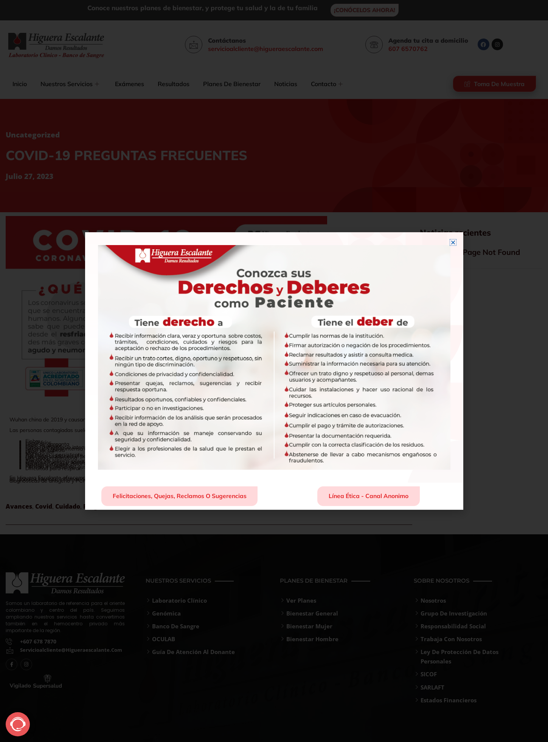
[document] (274, 371)
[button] (453, 242)
